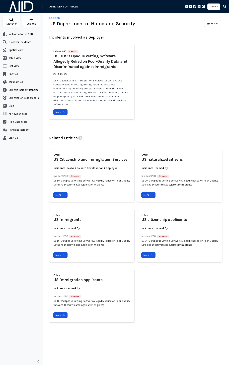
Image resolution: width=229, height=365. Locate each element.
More (60, 112)
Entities (54, 18)
